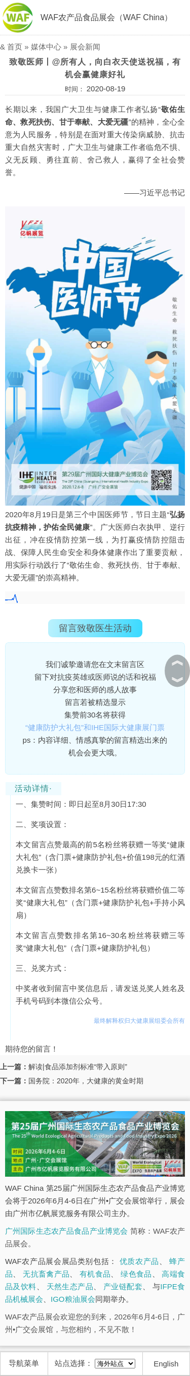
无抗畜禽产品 (46, 1274)
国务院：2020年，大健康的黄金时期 (85, 1081)
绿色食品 (136, 1274)
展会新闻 (85, 46)
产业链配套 (122, 1286)
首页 (14, 46)
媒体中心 (46, 46)
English (166, 1363)
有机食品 (95, 1274)
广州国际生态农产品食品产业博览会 (66, 1231)
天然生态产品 (70, 1286)
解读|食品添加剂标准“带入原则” (77, 1067)
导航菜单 (24, 1363)
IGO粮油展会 (73, 1299)
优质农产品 (139, 1261)
